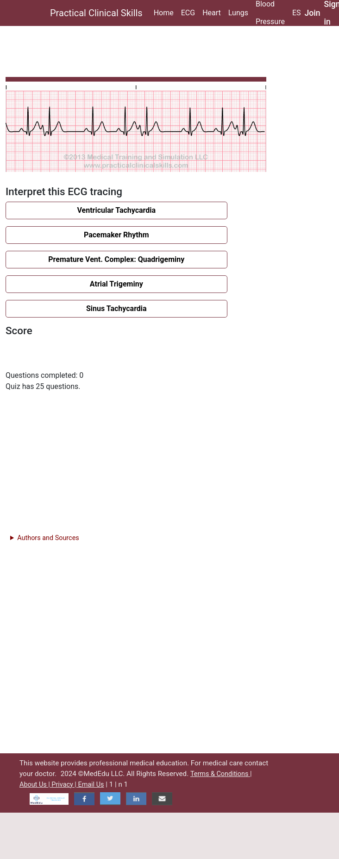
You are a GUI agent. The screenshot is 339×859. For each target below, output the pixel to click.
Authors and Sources (48, 538)
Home (164, 12)
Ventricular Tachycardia (116, 210)
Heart (211, 12)
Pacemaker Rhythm (116, 234)
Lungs (238, 12)
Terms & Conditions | (221, 774)
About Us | (35, 785)
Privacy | (64, 785)
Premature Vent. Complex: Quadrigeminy (116, 259)
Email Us (91, 785)
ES (296, 12)
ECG (188, 12)
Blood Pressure (270, 13)
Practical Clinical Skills (96, 13)
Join (312, 13)
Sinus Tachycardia (116, 308)
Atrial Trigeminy (116, 284)
